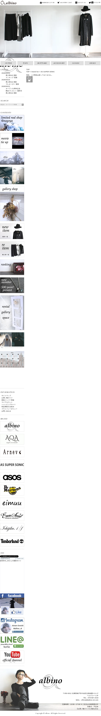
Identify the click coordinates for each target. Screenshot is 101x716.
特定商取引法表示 (8, 406)
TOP (28, 69)
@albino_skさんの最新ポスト (10, 561)
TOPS (25, 63)
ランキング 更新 (11, 77)
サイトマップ (6, 395)
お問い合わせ (6, 411)
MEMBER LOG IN (48, 2)
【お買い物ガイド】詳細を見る (87, 709)
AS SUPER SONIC (48, 72)
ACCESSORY (59, 63)
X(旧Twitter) (90, 3)
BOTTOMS (42, 63)
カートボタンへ (29, 79)
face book (92, 3)
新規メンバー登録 (8, 400)
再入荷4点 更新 (11, 75)
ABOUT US (82, 2)
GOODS (75, 63)
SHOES (92, 63)
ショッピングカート (9, 404)
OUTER (8, 63)
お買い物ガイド (7, 398)
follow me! (20, 558)
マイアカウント (7, 402)
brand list (35, 72)
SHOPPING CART (66, 2)
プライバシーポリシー (9, 409)
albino (8, 3)
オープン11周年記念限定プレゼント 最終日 (14, 90)
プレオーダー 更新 (12, 84)
